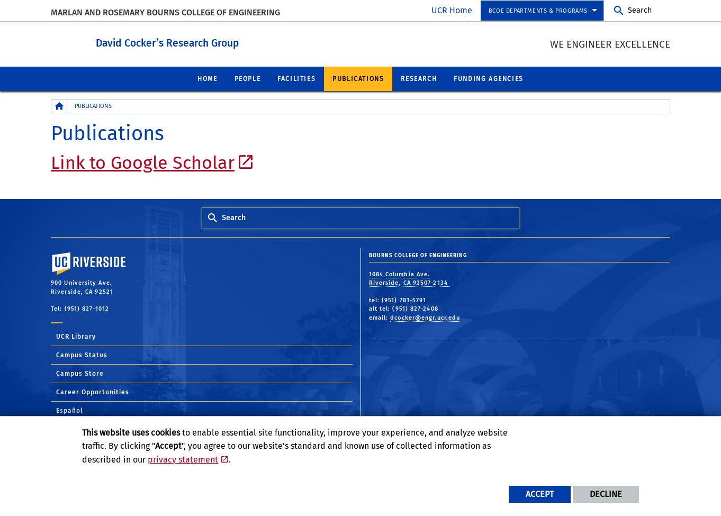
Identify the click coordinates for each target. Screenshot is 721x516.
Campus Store (80, 373)
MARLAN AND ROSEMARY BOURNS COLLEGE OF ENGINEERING (165, 12)
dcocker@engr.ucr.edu (425, 317)
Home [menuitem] (207, 78)
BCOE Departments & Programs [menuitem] (538, 10)
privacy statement (183, 460)
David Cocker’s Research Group (225, 41)
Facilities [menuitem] (296, 78)
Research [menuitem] (419, 78)
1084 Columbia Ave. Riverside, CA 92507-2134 (409, 278)
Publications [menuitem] (358, 78)
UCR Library (76, 336)
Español (69, 410)
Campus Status (81, 354)
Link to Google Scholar (143, 162)
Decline (606, 494)
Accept (540, 494)
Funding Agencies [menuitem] (489, 78)
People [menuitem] (248, 78)
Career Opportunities (92, 391)
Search (640, 10)
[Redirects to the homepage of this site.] (59, 106)
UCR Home (451, 10)
